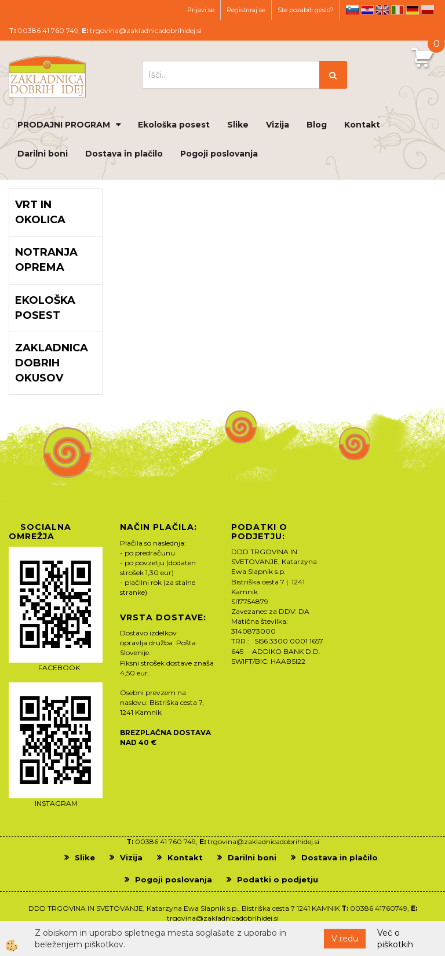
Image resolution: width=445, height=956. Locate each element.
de (412, 9)
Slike (238, 124)
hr (367, 9)
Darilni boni (42, 153)
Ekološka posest (174, 124)
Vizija (277, 124)
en (382, 9)
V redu (344, 938)
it (397, 9)
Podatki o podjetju (277, 879)
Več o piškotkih (395, 939)
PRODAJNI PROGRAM (63, 124)
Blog (317, 124)
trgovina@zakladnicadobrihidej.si (146, 30)
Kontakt (362, 124)
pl (427, 9)
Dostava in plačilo (124, 153)
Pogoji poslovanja (219, 153)
